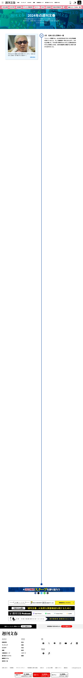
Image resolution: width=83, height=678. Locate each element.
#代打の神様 (5, 7)
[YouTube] (66, 643)
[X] (49, 643)
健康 (22, 656)
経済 (22, 650)
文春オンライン (58, 667)
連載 (34, 2)
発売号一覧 (57, 2)
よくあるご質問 (49, 667)
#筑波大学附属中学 (57, 7)
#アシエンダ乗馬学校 (28, 7)
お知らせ (42, 667)
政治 (22, 642)
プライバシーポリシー (20, 667)
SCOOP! (29, 2)
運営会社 (66, 667)
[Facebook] (43, 643)
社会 (22, 648)
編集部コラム (5, 658)
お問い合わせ (4, 667)
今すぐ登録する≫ (26, 626)
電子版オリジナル (49, 2)
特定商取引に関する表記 (33, 667)
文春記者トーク (40, 2)
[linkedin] (77, 643)
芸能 (22, 645)
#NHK (42, 7)
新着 (18, 2)
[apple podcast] (49, 653)
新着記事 (4, 642)
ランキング (23, 2)
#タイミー (37, 7)
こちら (45, 22)
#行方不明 (12, 7)
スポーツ (23, 653)
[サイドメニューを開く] (2, 2)
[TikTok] (71, 643)
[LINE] (54, 643)
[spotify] (43, 653)
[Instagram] (60, 643)
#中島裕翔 (48, 7)
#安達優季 (19, 7)
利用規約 (11, 667)
